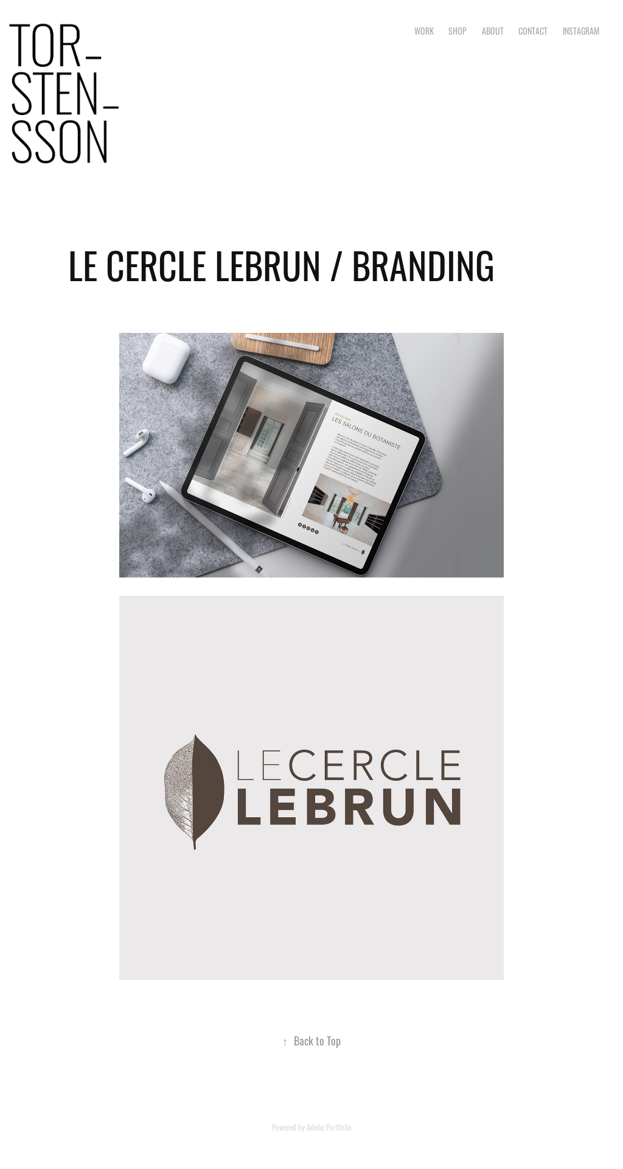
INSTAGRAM (581, 30)
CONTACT (533, 30)
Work (424, 30)
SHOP (457, 30)
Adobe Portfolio (329, 1126)
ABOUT (493, 30)
